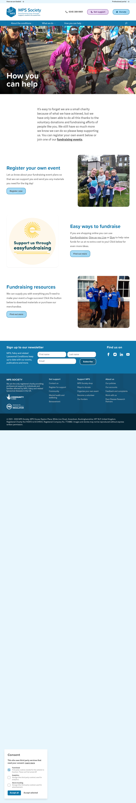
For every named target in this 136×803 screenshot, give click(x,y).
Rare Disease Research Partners (115, 400)
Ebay (112, 237)
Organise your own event (88, 391)
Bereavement (54, 401)
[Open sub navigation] (22, 22)
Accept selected (31, 793)
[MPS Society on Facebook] (108, 354)
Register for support (57, 387)
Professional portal (121, 2)
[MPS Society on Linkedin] (121, 354)
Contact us (53, 383)
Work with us (111, 395)
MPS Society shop (85, 383)
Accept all (14, 793)
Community (54, 391)
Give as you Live (97, 237)
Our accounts (111, 387)
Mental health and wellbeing (56, 396)
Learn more (30, 763)
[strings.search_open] (126, 22)
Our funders (82, 399)
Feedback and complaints (117, 391)
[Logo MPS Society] (23, 11)
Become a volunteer (85, 395)
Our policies (111, 383)
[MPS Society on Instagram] (115, 354)
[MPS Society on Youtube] (128, 354)
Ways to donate (84, 387)
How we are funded (15, 2)
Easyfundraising (79, 237)
